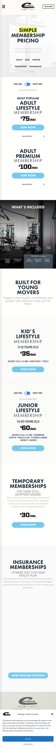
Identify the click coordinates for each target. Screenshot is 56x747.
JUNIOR (36, 59)
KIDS (27, 59)
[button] (52, 714)
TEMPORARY (21, 66)
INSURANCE (35, 66)
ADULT (19, 59)
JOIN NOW (48, 7)
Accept (28, 739)
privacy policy (40, 728)
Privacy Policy (28, 744)
